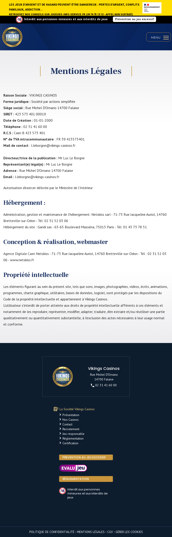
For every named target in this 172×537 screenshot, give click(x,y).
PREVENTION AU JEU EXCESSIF (84, 457)
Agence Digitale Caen (19, 253)
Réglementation (73, 438)
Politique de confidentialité (51, 532)
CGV (110, 532)
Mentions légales (91, 532)
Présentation (70, 415)
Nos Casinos (70, 420)
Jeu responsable (73, 434)
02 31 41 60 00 (104, 385)
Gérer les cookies (129, 532)
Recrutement (70, 429)
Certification (70, 443)
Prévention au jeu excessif (134, 19)
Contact (67, 424)
